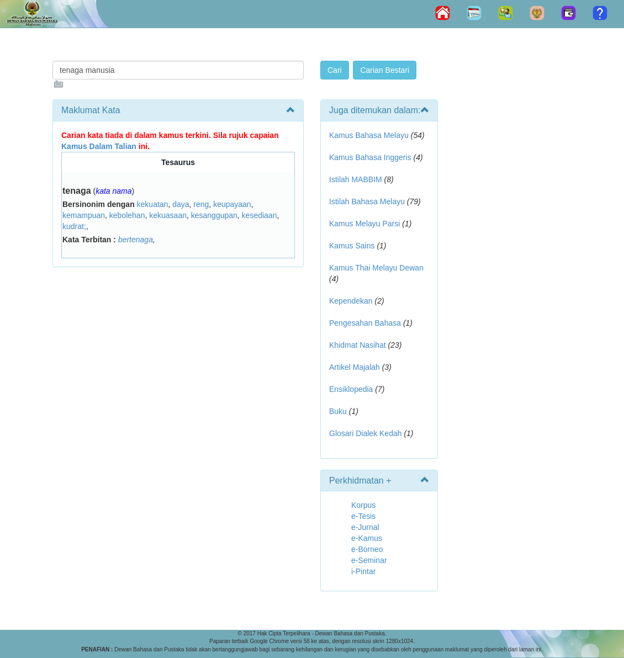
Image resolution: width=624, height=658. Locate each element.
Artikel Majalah (354, 367)
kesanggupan (214, 215)
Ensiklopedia (351, 389)
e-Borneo (367, 549)
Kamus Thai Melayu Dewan (376, 267)
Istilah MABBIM (355, 179)
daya (180, 204)
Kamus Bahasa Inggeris (370, 157)
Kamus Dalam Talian (98, 146)
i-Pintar (363, 571)
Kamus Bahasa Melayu (370, 135)
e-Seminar (369, 560)
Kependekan (351, 300)
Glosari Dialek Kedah (365, 433)
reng (201, 204)
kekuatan (152, 204)
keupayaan (232, 204)
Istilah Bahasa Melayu (367, 201)
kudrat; (74, 226)
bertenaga (135, 239)
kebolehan (127, 215)
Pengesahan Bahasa (365, 323)
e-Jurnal (365, 527)
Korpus (363, 505)
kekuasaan (168, 215)
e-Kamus (366, 538)
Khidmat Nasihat (357, 345)
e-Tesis (363, 516)
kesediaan (259, 215)
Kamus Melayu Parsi (364, 223)
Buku (338, 411)
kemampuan (83, 215)
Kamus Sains (351, 245)
